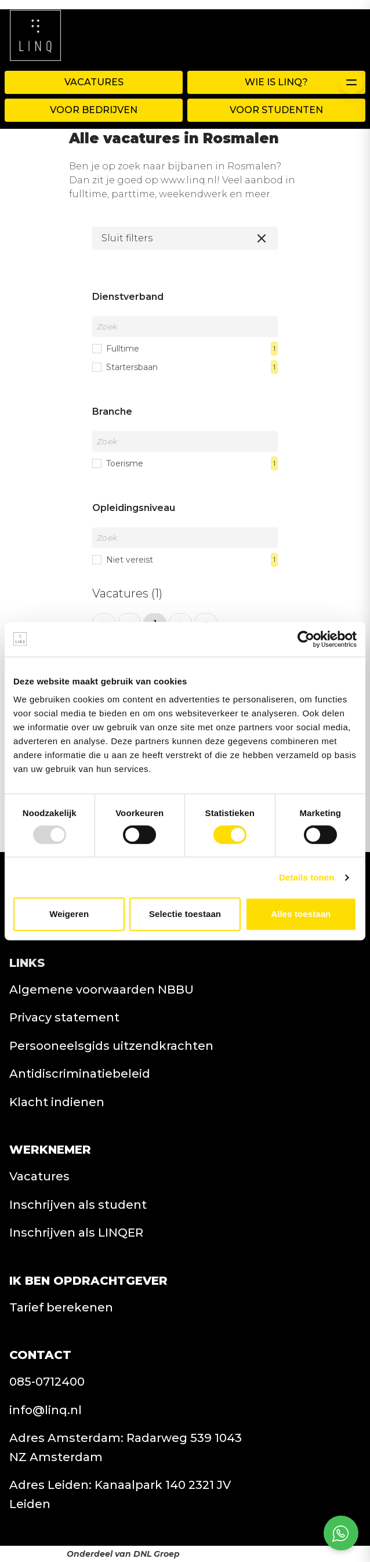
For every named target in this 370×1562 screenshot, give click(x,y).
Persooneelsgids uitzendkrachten (111, 1046)
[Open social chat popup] (341, 1533)
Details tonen (306, 877)
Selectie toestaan (185, 914)
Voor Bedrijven (93, 109)
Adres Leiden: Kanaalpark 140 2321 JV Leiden (120, 1494)
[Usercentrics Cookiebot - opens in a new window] (306, 639)
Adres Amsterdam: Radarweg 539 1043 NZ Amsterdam (125, 1447)
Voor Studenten (276, 109)
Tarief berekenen (61, 1307)
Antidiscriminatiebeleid (79, 1074)
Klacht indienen (56, 1102)
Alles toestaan (301, 914)
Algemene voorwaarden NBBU (101, 989)
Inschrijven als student (78, 1205)
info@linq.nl (45, 1410)
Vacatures (94, 82)
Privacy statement (64, 1017)
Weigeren (69, 914)
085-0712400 (47, 1382)
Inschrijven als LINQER (76, 1233)
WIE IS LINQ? (276, 82)
